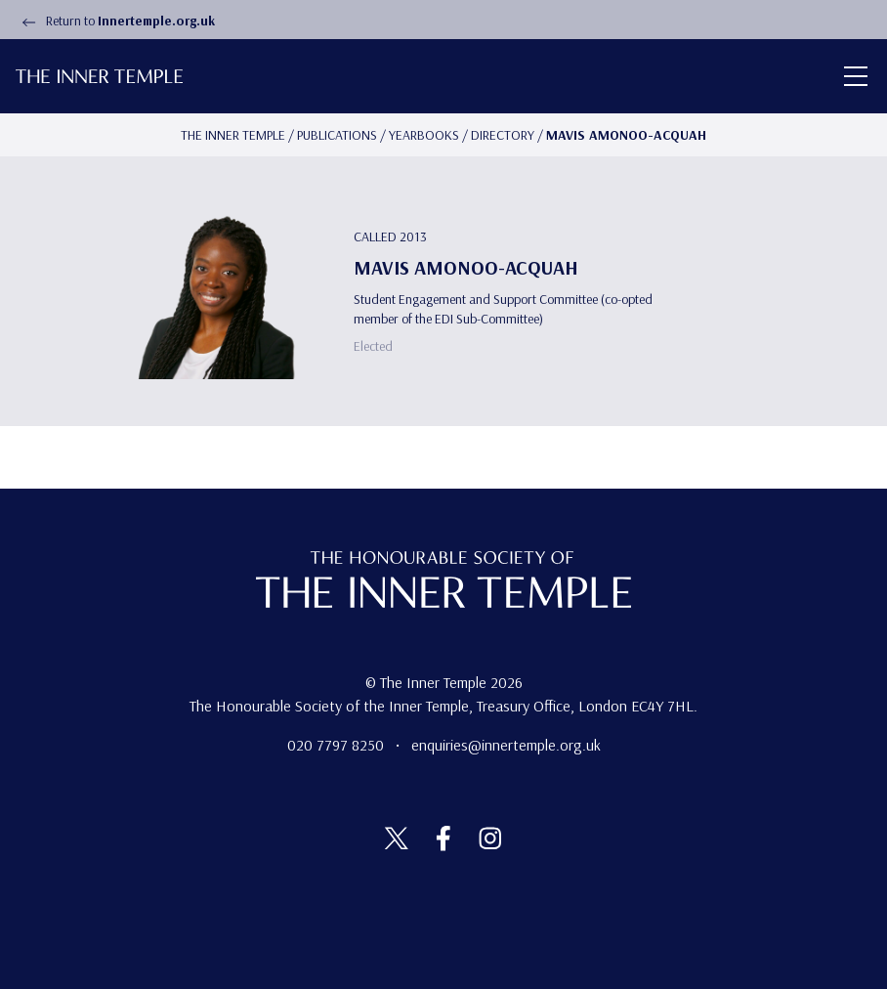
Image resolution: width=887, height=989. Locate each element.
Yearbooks (424, 135)
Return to (115, 20)
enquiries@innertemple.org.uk (506, 744)
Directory (502, 135)
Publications (337, 135)
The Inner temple (233, 135)
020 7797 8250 (337, 744)
